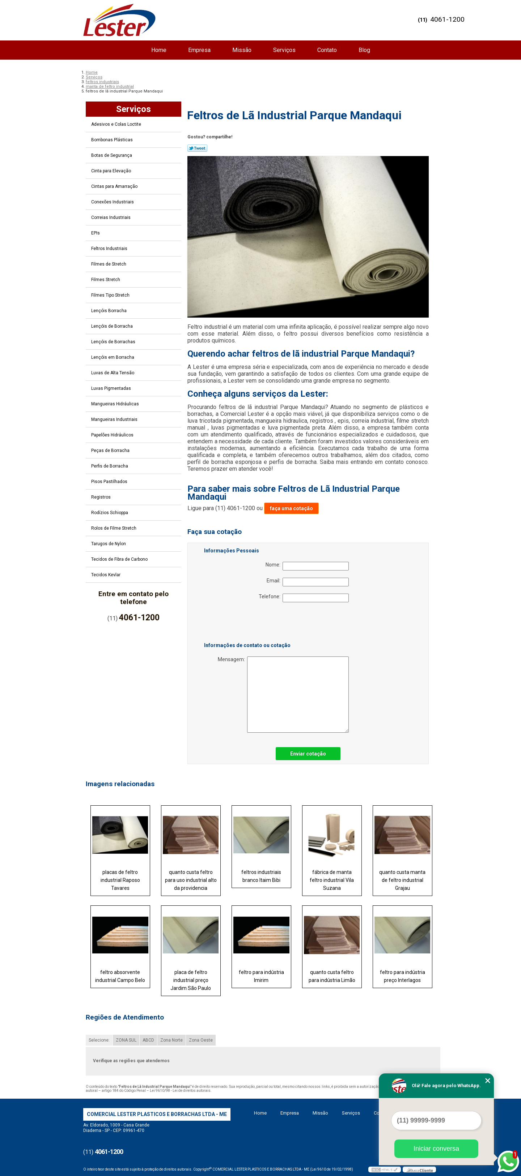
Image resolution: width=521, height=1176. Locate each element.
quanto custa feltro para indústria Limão (332, 976)
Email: (308, 582)
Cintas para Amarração (115, 186)
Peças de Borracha (111, 450)
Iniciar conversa (436, 1148)
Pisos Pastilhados (109, 481)
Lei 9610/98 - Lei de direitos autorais (180, 1091)
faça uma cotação (291, 508)
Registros (101, 497)
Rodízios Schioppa (110, 512)
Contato (327, 50)
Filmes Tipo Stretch (111, 295)
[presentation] (250, 623)
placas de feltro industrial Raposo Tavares (120, 880)
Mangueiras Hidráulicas (115, 403)
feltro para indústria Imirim (261, 976)
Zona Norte (171, 1040)
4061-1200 (447, 19)
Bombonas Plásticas (112, 139)
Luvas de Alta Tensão (113, 372)
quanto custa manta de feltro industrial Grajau (402, 880)
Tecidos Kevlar (106, 574)
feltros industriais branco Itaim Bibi (261, 876)
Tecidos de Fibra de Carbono (120, 559)
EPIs (96, 233)
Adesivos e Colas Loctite (116, 124)
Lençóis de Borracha (112, 326)
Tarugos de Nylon (109, 543)
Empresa (199, 50)
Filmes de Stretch (109, 264)
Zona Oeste (201, 1040)
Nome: (307, 566)
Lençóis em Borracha (113, 357)
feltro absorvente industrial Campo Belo (120, 976)
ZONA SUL (126, 1040)
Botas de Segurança (112, 155)
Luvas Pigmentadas (111, 388)
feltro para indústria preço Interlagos (402, 976)
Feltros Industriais (109, 248)
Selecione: (99, 1040)
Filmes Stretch (106, 279)
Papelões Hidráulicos (113, 435)
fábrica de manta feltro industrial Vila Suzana (332, 880)
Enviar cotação (308, 754)
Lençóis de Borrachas (113, 341)
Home (158, 50)
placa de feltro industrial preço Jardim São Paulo (190, 980)
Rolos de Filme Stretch (114, 528)
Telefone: (304, 598)
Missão (241, 50)
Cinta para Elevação (111, 170)
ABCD (148, 1040)
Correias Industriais (111, 217)
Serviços (284, 50)
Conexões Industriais (113, 201)
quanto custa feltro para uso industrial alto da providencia (191, 880)
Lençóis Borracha (109, 310)
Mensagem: (283, 694)
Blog (364, 50)
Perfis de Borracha (110, 466)
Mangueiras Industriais (115, 419)
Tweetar (197, 148)
